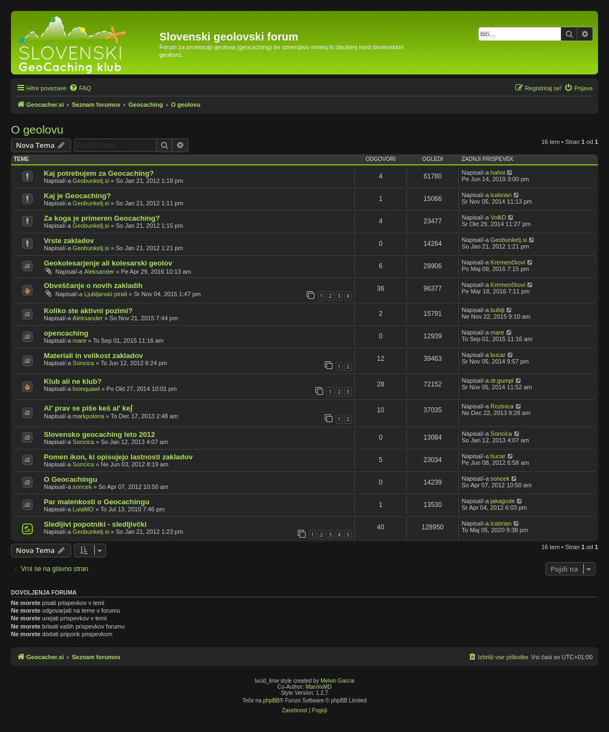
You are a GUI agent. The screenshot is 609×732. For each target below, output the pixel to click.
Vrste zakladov (69, 241)
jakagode (503, 501)
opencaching (66, 333)
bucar (498, 354)
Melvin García (337, 681)
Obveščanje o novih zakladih (93, 285)
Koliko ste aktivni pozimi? (88, 311)
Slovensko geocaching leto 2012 (99, 434)
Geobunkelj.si (91, 180)
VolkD (499, 217)
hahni (498, 172)
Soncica (83, 363)
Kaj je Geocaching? (77, 196)
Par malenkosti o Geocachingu (97, 502)
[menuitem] (80, 88)
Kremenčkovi (508, 262)
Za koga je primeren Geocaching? (102, 218)
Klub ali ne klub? (73, 381)
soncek (82, 486)
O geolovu (37, 129)
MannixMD (319, 687)
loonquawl (86, 388)
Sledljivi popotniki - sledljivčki (95, 524)
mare (80, 340)
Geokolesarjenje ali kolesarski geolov (108, 263)
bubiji (498, 310)
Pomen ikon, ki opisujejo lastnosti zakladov (118, 457)
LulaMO (83, 509)
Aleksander (99, 271)
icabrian (501, 195)
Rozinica (502, 406)
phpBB (271, 701)
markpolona (88, 416)
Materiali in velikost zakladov (93, 355)
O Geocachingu (70, 479)
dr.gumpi (502, 380)
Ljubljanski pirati (105, 294)
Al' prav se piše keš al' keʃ (88, 408)
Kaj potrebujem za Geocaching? (99, 173)
